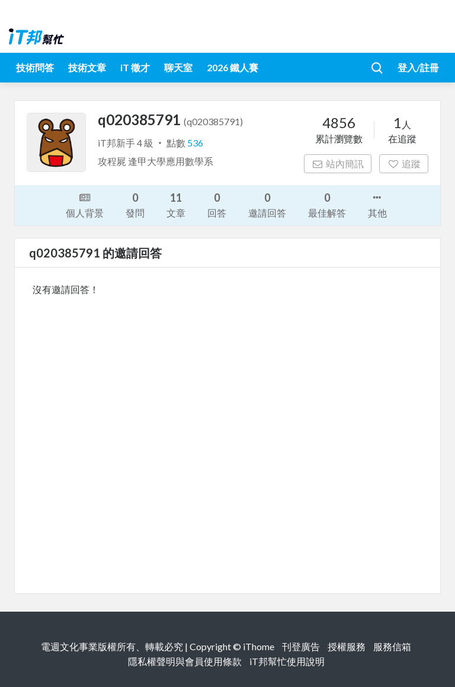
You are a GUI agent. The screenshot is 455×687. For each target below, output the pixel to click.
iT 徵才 (135, 67)
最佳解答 (327, 204)
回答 (216, 204)
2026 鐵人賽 (232, 67)
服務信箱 (392, 646)
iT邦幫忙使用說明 (287, 661)
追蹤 (404, 163)
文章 (175, 204)
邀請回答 (267, 204)
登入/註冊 (418, 67)
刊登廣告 (301, 646)
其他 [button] (377, 204)
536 (195, 142)
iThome (258, 646)
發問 (135, 204)
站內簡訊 (338, 163)
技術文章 (87, 67)
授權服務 (347, 646)
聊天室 (178, 67)
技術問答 (35, 67)
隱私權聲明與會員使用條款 (185, 661)
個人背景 (85, 204)
